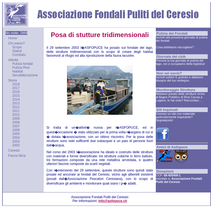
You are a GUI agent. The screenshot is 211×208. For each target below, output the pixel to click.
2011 (16, 111)
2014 (16, 99)
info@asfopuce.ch (112, 201)
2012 (16, 107)
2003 (16, 141)
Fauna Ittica (17, 156)
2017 (16, 88)
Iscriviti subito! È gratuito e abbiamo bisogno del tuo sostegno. (179, 79)
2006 (16, 130)
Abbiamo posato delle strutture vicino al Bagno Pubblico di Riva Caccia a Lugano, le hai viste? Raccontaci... (180, 97)
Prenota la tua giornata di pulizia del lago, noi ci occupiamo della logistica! (180, 62)
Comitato (19, 55)
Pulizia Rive (21, 68)
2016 (16, 92)
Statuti (17, 51)
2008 (16, 122)
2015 (16, 96)
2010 (16, 115)
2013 (16, 103)
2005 (16, 134)
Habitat (17, 71)
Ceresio (14, 150)
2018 (16, 84)
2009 (16, 118)
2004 (16, 138)
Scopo (17, 47)
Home (12, 38)
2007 (16, 126)
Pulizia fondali (22, 64)
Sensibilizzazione (25, 75)
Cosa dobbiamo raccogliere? (175, 47)
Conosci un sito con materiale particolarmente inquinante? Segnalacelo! (175, 117)
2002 (16, 145)
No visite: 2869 (16, 33)
